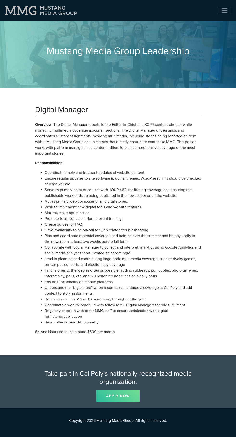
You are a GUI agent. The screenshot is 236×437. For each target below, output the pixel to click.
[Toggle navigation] (224, 10)
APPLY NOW (118, 396)
